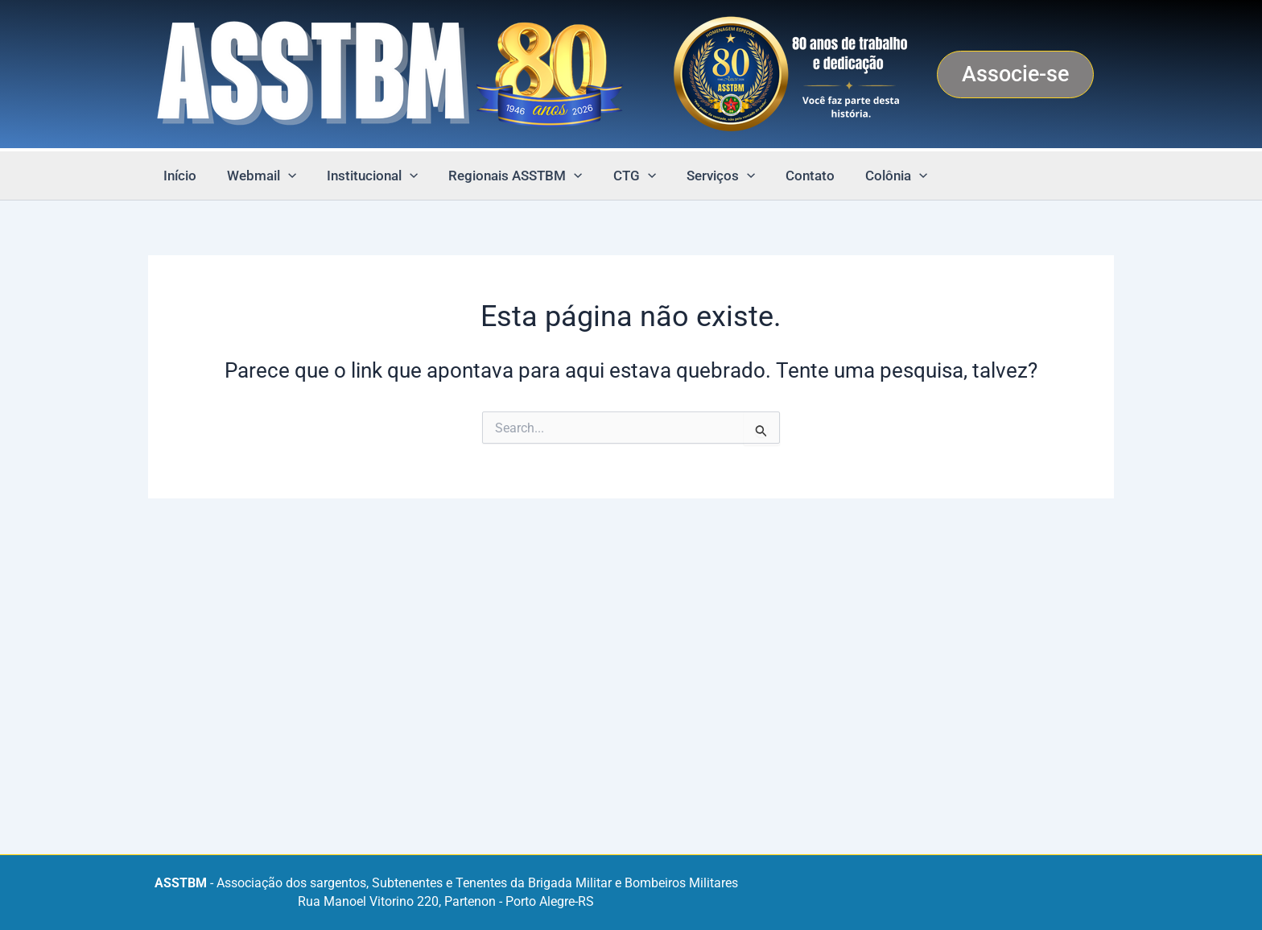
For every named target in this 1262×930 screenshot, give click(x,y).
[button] (1015, 74)
